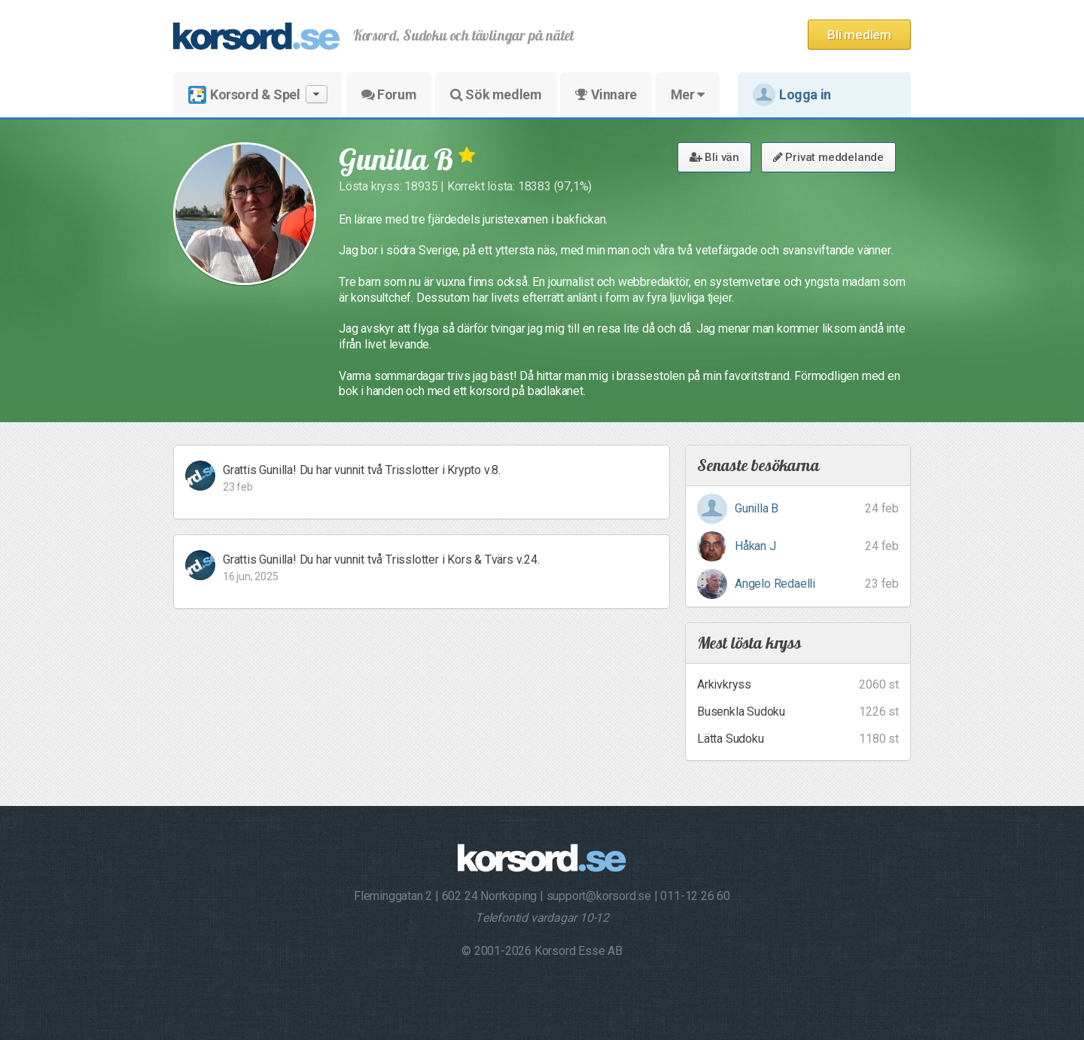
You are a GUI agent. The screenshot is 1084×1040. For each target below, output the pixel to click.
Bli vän (714, 157)
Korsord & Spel (257, 94)
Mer (688, 94)
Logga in (792, 95)
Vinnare (605, 94)
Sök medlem (495, 94)
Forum (388, 94)
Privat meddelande (828, 157)
